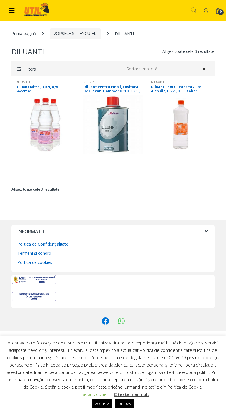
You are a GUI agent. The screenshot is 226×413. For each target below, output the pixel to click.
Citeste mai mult (131, 394)
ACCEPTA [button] (102, 404)
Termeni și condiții (34, 253)
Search (193, 10)
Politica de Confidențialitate (42, 244)
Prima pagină (23, 33)
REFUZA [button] (125, 404)
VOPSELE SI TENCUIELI (75, 33)
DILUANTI (23, 81)
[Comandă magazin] (165, 68)
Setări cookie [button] (94, 394)
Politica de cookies (34, 262)
